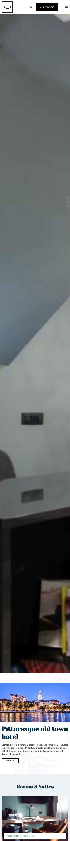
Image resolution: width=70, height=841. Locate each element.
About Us (10, 760)
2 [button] (67, 202)
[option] (35, 420)
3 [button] (67, 206)
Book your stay (47, 7)
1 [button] (67, 198)
